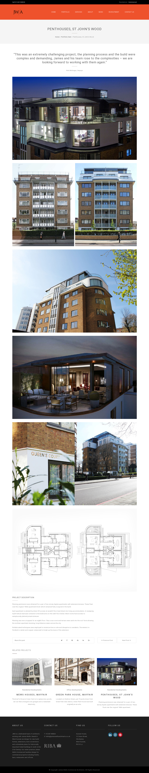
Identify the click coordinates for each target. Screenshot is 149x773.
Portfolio (65, 12)
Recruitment (114, 12)
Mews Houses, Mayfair (31, 695)
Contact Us (129, 12)
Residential (123, 2)
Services (78, 12)
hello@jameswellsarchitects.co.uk (58, 736)
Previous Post (107, 640)
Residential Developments (31, 690)
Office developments (74, 690)
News (101, 12)
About (90, 12)
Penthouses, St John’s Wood (74, 29)
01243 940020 (20, 2)
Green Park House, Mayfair (74, 695)
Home (53, 12)
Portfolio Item (66, 37)
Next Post (126, 640)
